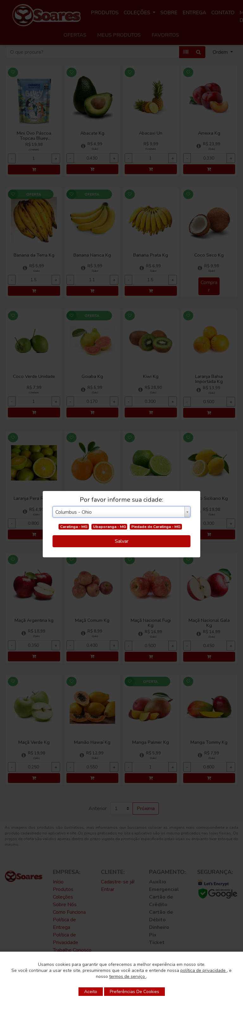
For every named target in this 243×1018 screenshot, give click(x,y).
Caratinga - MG (73, 526)
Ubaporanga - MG (109, 526)
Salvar (121, 541)
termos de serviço (127, 976)
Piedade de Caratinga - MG (155, 526)
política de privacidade (203, 970)
